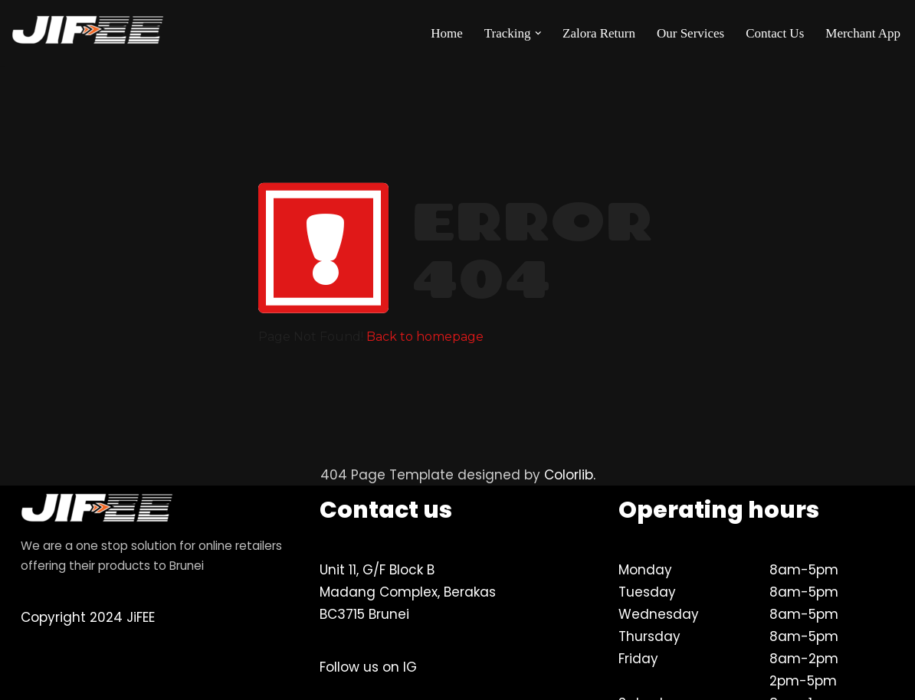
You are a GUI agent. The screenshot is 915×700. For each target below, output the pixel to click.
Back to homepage (425, 336)
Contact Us (775, 33)
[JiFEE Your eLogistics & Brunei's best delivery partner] (88, 33)
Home (447, 33)
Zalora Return (598, 33)
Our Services (690, 33)
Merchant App (862, 33)
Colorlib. (569, 475)
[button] (538, 33)
